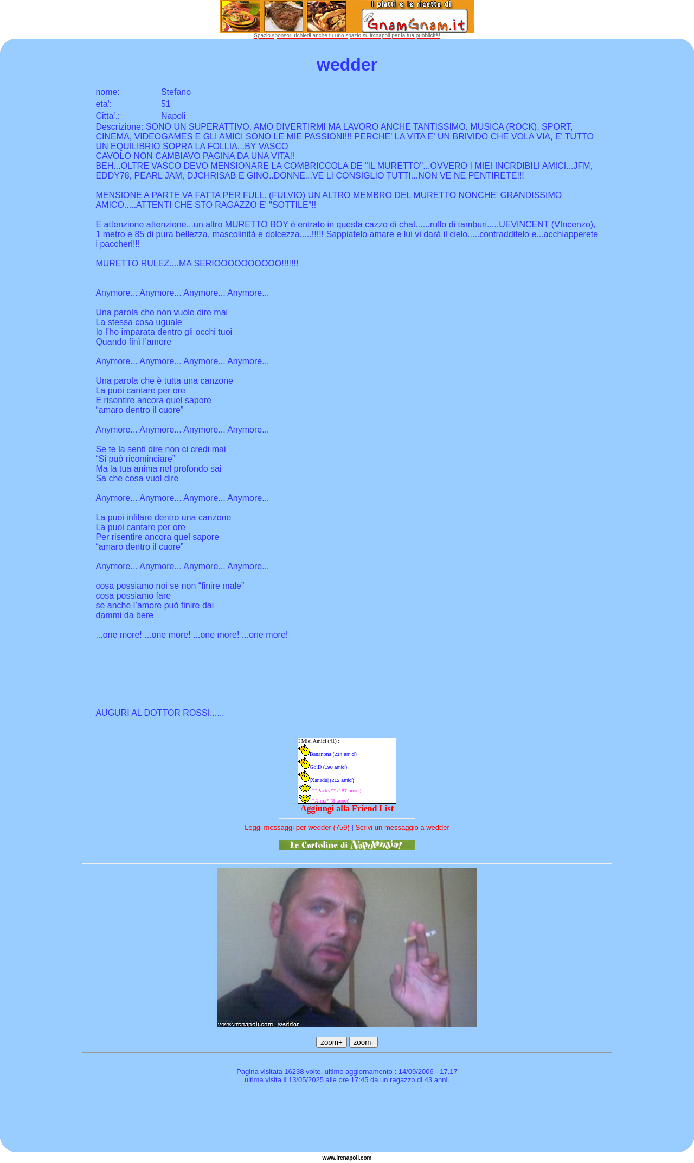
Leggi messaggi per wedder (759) (297, 827)
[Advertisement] (347, 1119)
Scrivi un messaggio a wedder (402, 827)
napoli (351, 1158)
